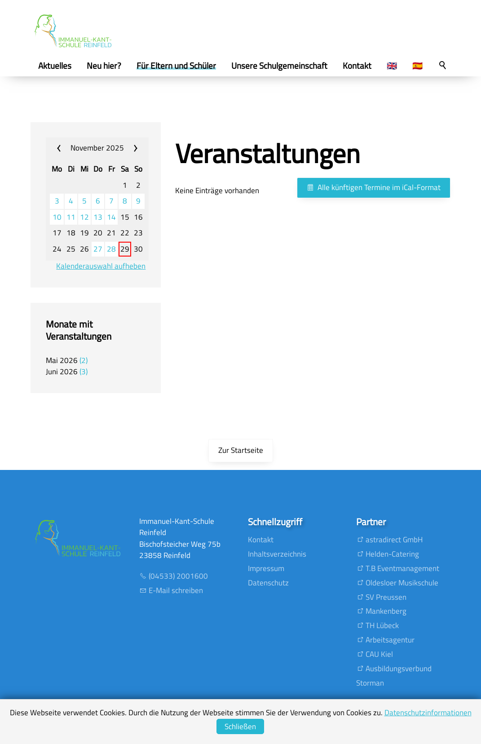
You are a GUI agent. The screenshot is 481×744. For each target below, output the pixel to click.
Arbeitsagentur (390, 640)
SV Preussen (386, 597)
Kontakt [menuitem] (357, 65)
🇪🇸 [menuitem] (417, 65)
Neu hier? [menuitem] (104, 65)
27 (97, 249)
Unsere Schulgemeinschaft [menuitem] (279, 65)
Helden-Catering (392, 554)
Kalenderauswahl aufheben (101, 266)
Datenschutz (268, 583)
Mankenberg (386, 611)
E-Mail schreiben (176, 590)
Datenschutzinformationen (428, 712)
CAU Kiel (379, 654)
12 (84, 217)
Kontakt (261, 539)
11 (70, 217)
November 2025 (97, 148)
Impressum (266, 568)
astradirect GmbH (394, 539)
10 (57, 217)
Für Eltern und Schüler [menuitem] (176, 65)
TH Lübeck (382, 625)
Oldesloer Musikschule (402, 583)
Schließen (240, 726)
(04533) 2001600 (178, 576)
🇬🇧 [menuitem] (392, 65)
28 (111, 249)
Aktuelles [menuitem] (54, 65)
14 (111, 217)
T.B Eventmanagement (402, 568)
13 (97, 217)
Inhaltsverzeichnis (277, 554)
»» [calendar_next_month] (130, 148)
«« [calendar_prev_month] (64, 148)
